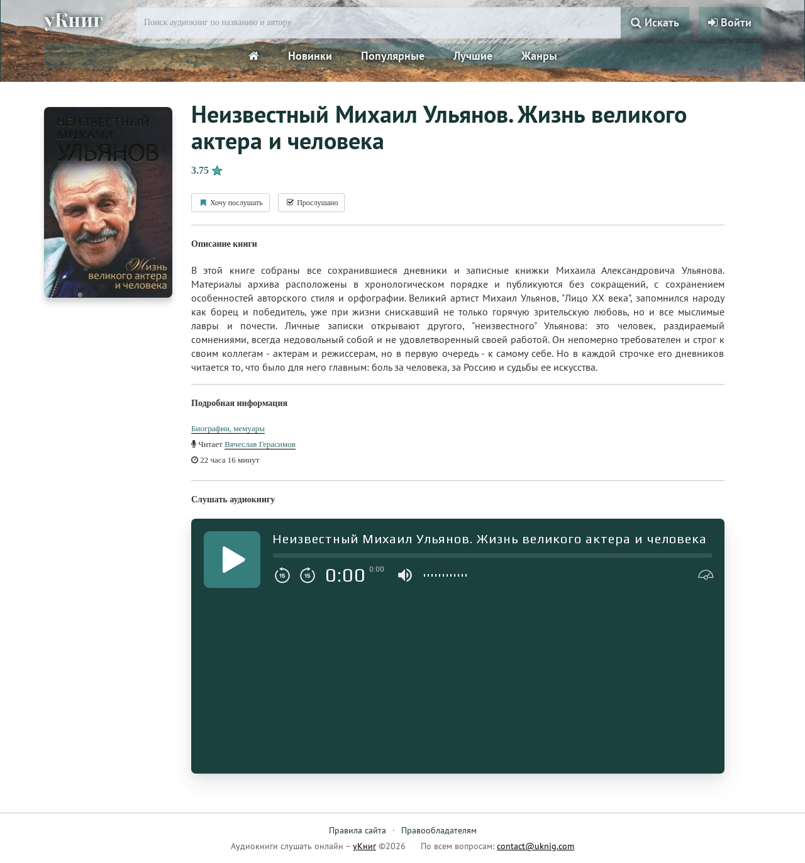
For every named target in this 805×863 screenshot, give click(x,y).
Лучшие (472, 55)
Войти (730, 22)
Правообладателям (439, 830)
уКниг (73, 20)
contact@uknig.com (535, 846)
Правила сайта (357, 830)
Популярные (393, 55)
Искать (655, 22)
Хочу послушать (230, 202)
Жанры (539, 55)
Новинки (310, 55)
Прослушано (311, 202)
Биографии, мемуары (228, 428)
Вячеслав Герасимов (260, 444)
